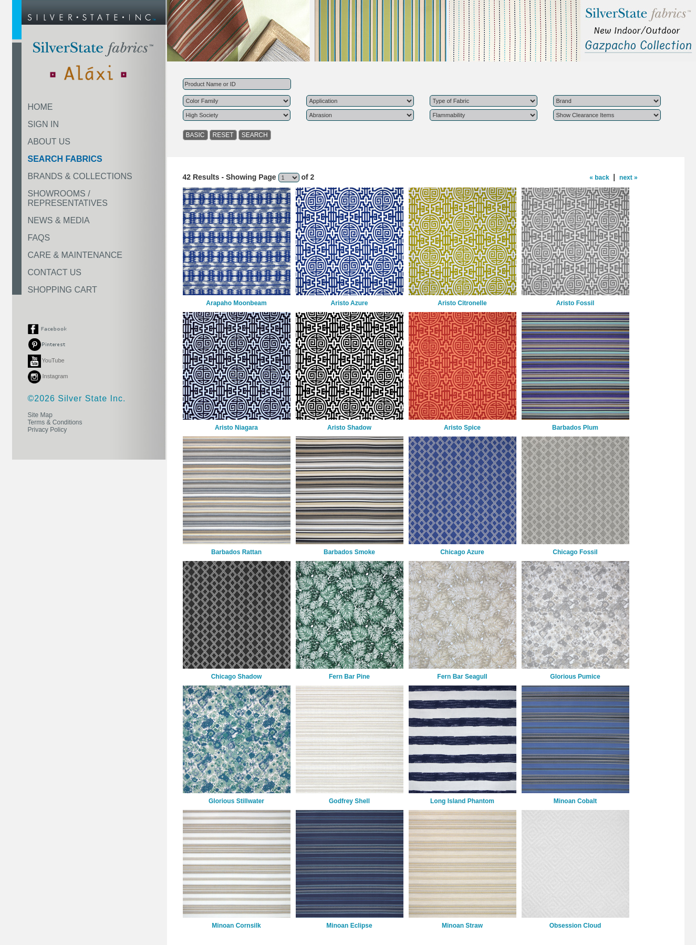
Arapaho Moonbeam (236, 303)
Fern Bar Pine (349, 676)
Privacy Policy (47, 429)
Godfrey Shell (349, 801)
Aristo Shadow (349, 427)
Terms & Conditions (55, 422)
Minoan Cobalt (575, 801)
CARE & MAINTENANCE (75, 255)
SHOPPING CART (62, 289)
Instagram (48, 376)
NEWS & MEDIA (59, 220)
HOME (40, 106)
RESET (223, 135)
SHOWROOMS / (68, 198)
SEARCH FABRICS (65, 158)
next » (628, 177)
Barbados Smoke (349, 552)
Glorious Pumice (575, 676)
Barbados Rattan (236, 552)
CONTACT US (55, 272)
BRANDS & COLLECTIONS (80, 176)
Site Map (40, 415)
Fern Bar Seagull (462, 676)
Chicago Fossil (575, 552)
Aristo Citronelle (462, 303)
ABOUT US (49, 141)
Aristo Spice (462, 427)
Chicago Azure (462, 552)
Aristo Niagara (236, 427)
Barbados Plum (575, 427)
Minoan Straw (462, 925)
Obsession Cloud (575, 925)
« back (599, 177)
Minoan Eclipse (349, 925)
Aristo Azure (349, 303)
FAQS (39, 237)
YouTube (46, 360)
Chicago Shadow (236, 676)
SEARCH (255, 135)
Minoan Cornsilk (236, 925)
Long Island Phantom (462, 801)
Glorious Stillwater (236, 801)
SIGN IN (43, 124)
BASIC (195, 135)
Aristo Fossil (575, 303)
